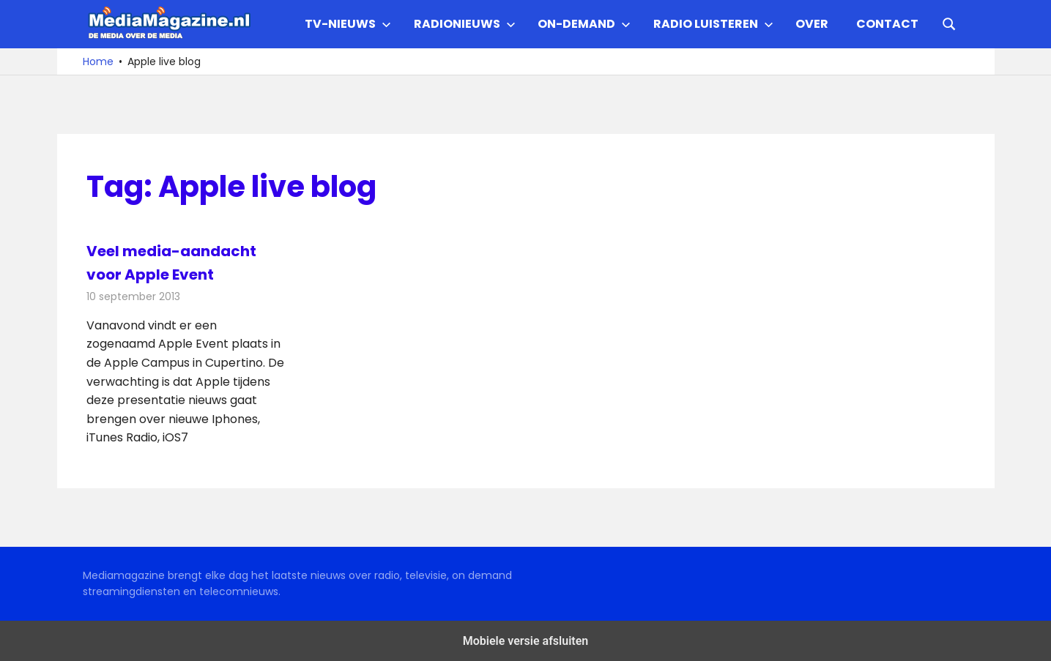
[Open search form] (949, 23)
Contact (887, 23)
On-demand (584, 23)
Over (811, 23)
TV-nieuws (348, 23)
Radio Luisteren (713, 23)
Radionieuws (465, 23)
